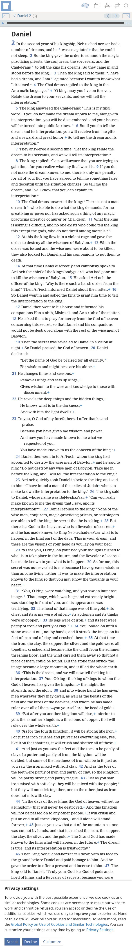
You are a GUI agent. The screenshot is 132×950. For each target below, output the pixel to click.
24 (17, 456)
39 (17, 713)
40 (17, 731)
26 (92, 491)
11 (90, 219)
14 (17, 266)
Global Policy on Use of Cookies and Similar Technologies (59, 924)
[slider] (65, 23)
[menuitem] (7, 6)
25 (17, 479)
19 (17, 342)
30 (89, 561)
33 (45, 620)
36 (17, 672)
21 (14, 373)
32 (33, 608)
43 (82, 778)
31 (17, 590)
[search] (126, 5)
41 (17, 748)
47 (107, 865)
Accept (12, 941)
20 (93, 347)
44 (17, 801)
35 (90, 637)
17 (17, 306)
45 (31, 824)
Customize (52, 941)
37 (41, 678)
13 (96, 242)
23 (14, 418)
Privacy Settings (99, 929)
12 (17, 236)
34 (76, 626)
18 (14, 318)
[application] (66, 23)
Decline (30, 941)
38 (56, 690)
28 (106, 520)
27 (46, 509)
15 (70, 277)
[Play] (3, 23)
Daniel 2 (22, 15)
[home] (7, 6)
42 (80, 766)
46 (17, 854)
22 (14, 398)
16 (114, 289)
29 (17, 550)
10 (17, 201)
